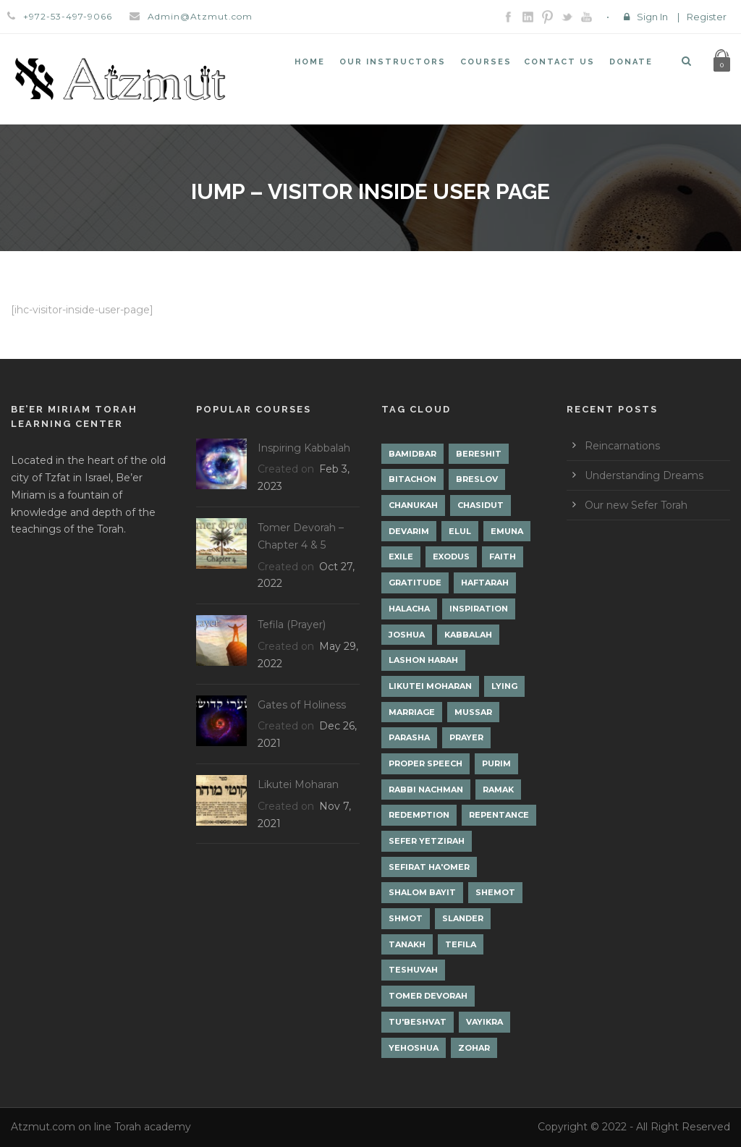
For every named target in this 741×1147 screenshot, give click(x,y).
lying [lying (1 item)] (504, 686)
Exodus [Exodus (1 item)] (451, 556)
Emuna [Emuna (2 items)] (507, 531)
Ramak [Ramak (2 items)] (498, 789)
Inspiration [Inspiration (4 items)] (478, 609)
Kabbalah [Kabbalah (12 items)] (468, 635)
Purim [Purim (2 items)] (496, 763)
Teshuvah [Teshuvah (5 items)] (413, 970)
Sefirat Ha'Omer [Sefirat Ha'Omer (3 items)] (429, 867)
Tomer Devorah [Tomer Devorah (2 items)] (428, 996)
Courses (486, 62)
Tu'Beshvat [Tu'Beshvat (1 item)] (417, 1022)
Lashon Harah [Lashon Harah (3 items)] (423, 660)
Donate (631, 62)
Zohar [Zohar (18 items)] (474, 1048)
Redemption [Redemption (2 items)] (419, 815)
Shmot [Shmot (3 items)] (406, 918)
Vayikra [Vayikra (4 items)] (484, 1022)
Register (707, 16)
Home (310, 62)
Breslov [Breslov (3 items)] (477, 479)
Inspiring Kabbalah (304, 447)
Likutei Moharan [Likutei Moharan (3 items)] (430, 686)
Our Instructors (392, 62)
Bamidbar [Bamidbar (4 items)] (412, 454)
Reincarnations (622, 445)
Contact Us (559, 62)
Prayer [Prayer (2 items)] (466, 737)
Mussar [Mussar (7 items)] (473, 712)
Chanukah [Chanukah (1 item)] (413, 505)
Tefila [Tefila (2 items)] (460, 944)
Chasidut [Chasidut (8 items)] (480, 505)
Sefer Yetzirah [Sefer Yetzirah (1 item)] (427, 841)
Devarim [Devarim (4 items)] (409, 531)
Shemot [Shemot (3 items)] (495, 892)
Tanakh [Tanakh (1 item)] (407, 944)
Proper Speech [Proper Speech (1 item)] (425, 763)
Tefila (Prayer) (292, 624)
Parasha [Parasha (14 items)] (409, 737)
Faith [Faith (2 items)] (502, 556)
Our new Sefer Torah (636, 505)
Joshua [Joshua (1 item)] (407, 635)
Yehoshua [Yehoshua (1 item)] (414, 1048)
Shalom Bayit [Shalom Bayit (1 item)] (422, 892)
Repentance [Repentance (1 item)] (499, 815)
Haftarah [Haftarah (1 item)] (485, 582)
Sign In (652, 16)
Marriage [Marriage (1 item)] (412, 712)
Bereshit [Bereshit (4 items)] (478, 454)
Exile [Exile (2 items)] (401, 556)
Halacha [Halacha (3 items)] (409, 609)
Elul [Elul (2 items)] (460, 531)
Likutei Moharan (298, 784)
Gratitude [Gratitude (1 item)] (415, 582)
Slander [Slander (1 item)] (462, 918)
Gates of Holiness (302, 704)
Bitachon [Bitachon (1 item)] (412, 479)
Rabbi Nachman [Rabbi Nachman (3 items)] (426, 789)
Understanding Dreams (644, 475)
